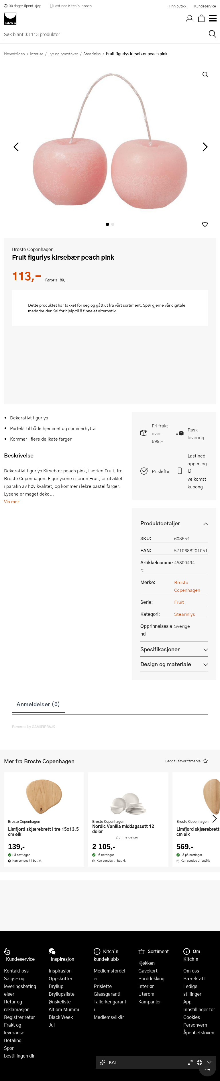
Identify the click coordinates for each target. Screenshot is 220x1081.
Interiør (36, 54)
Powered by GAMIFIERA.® (33, 726)
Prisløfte (160, 471)
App (187, 1001)
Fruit (179, 602)
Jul (52, 1024)
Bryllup (56, 986)
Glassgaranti (107, 994)
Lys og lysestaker (63, 54)
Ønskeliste (60, 1001)
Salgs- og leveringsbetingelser (20, 986)
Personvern (195, 1024)
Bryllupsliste (61, 994)
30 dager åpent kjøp (22, 5)
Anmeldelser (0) (38, 704)
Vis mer (11, 501)
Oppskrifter (60, 978)
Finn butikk (177, 6)
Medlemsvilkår (109, 1017)
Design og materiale (165, 664)
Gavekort (148, 970)
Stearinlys (92, 54)
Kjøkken (146, 963)
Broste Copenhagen (33, 249)
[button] (205, 224)
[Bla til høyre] (204, 147)
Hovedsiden (14, 54)
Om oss (191, 970)
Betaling (12, 1040)
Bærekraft (194, 978)
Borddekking (151, 978)
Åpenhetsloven (198, 1032)
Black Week (61, 1017)
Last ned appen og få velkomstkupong (197, 471)
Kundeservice (205, 6)
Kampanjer (149, 1001)
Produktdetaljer (160, 523)
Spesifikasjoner (160, 649)
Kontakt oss (16, 970)
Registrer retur (19, 1017)
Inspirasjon (60, 970)
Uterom (146, 994)
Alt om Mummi (64, 1009)
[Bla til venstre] (15, 147)
